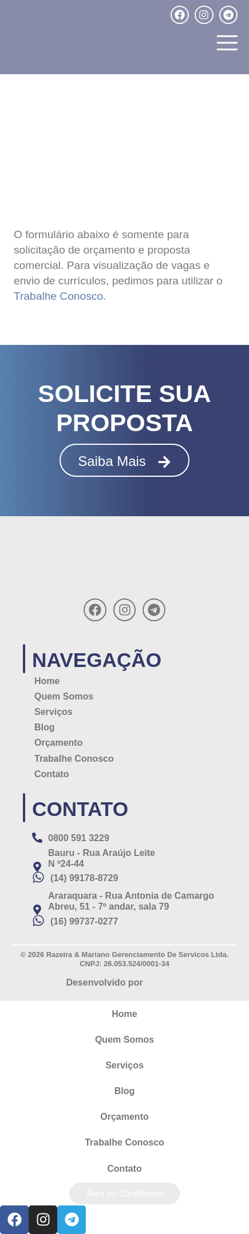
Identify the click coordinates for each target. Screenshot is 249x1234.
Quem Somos (63, 696)
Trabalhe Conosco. (60, 296)
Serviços (53, 712)
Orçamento (58, 742)
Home (47, 681)
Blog (44, 727)
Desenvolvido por (104, 982)
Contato (51, 774)
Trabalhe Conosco (74, 758)
